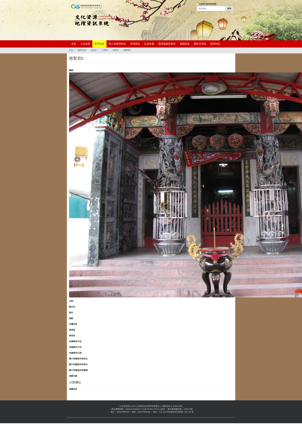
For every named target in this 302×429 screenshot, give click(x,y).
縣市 (71, 312)
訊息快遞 (149, 43)
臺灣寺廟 (99, 43)
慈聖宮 (116, 50)
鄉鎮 (71, 318)
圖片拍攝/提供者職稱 (78, 370)
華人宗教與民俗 (117, 43)
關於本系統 (200, 43)
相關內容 (73, 389)
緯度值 (72, 335)
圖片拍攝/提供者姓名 (78, 358)
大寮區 (105, 50)
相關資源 (184, 43)
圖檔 (71, 70)
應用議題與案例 (166, 43)
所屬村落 (73, 324)
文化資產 (85, 43)
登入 (193, 12)
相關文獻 (73, 376)
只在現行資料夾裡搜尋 (207, 4)
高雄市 (94, 50)
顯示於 (72, 307)
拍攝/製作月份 (75, 347)
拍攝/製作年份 (75, 341)
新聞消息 (215, 43)
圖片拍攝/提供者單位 (78, 364)
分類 (71, 301)
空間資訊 (135, 43)
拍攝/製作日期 (75, 353)
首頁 (73, 43)
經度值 (72, 330)
